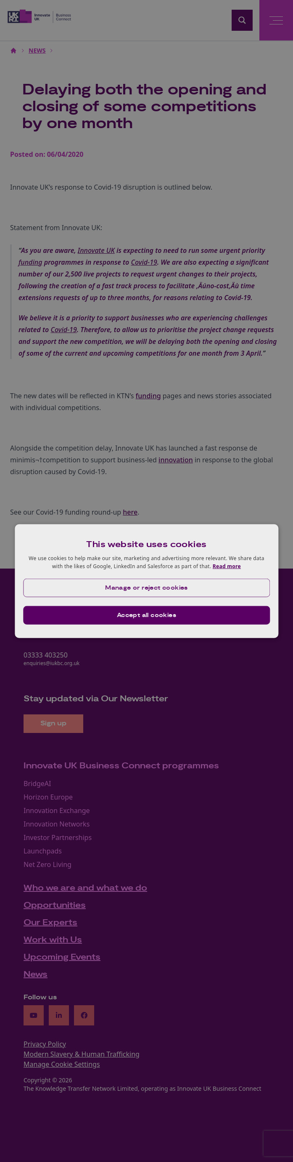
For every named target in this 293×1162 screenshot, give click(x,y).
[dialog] (146, 581)
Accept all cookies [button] (146, 615)
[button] (146, 588)
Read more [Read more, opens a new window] (227, 566)
